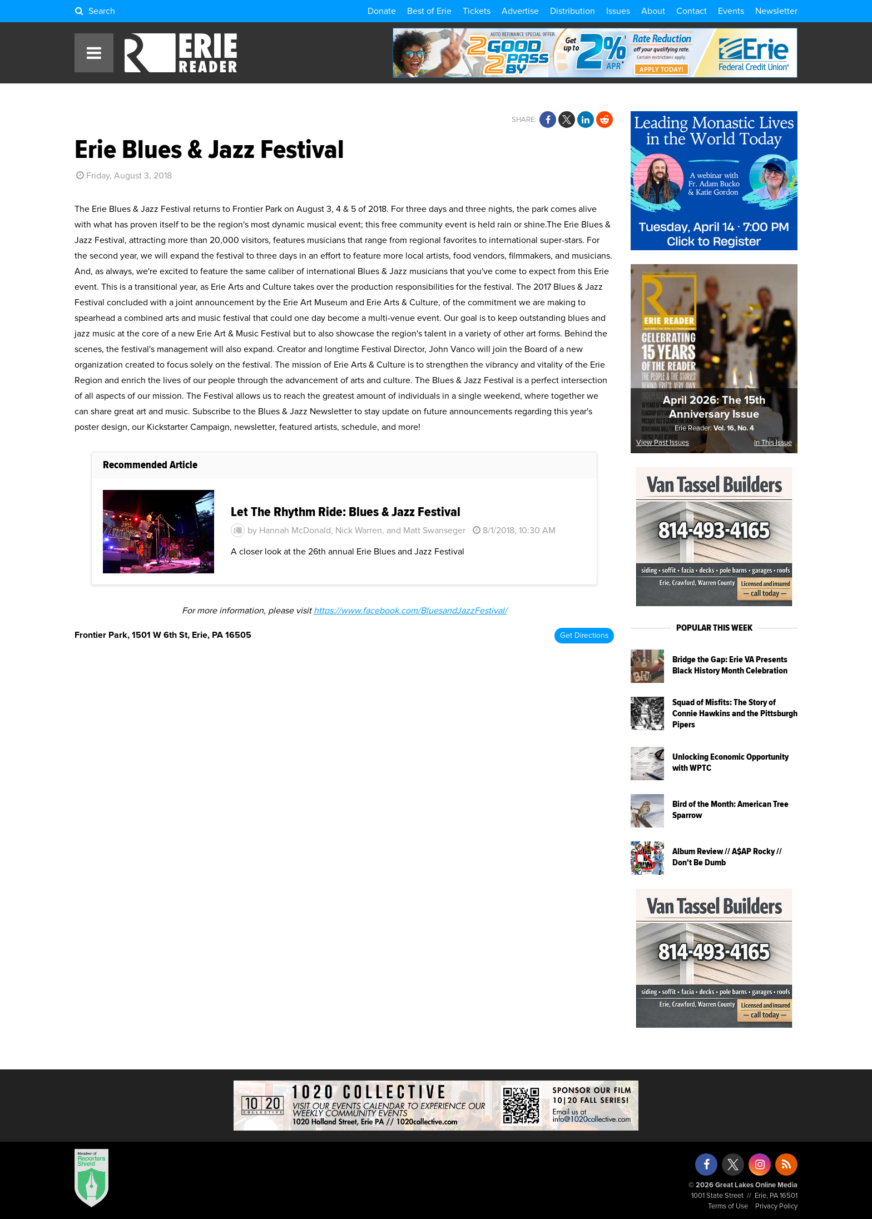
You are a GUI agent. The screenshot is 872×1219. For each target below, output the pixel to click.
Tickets (476, 11)
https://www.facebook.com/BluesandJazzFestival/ (410, 610)
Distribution (572, 11)
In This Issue (773, 443)
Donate (382, 11)
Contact (691, 11)
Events (731, 11)
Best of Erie (429, 11)
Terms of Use (728, 1206)
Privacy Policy (776, 1206)
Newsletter (776, 11)
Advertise (520, 11)
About (653, 11)
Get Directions (584, 636)
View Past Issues (662, 443)
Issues (618, 11)
